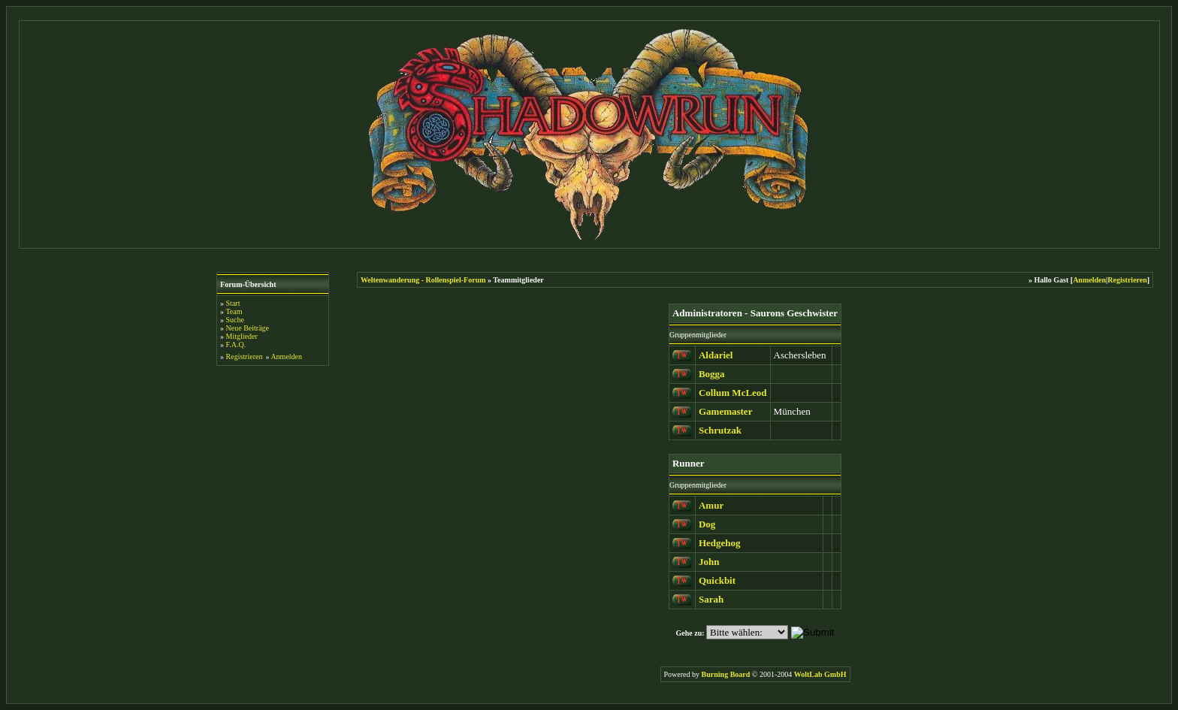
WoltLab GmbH (820, 674)
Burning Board (727, 674)
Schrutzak (720, 430)
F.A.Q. (236, 344)
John (709, 561)
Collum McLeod (733, 392)
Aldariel (716, 355)
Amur (711, 505)
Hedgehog (720, 542)
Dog (707, 524)
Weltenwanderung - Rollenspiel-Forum (423, 280)
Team (233, 311)
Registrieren (244, 356)
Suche (235, 320)
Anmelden (286, 356)
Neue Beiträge (247, 328)
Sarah (711, 599)
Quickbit (717, 580)
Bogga (712, 373)
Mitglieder (242, 336)
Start (233, 303)
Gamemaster (725, 411)
